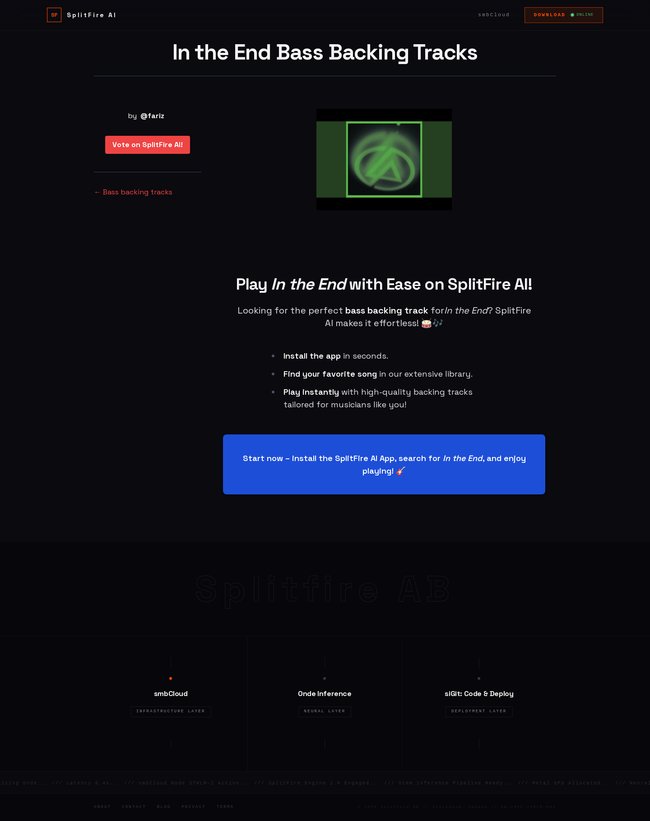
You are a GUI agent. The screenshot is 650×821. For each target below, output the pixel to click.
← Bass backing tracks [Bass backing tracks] (133, 192)
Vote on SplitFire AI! (147, 144)
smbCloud (494, 15)
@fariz (152, 115)
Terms (225, 807)
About (102, 807)
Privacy (193, 807)
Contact (134, 807)
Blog (164, 807)
